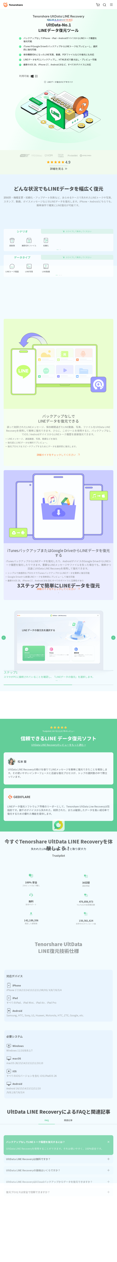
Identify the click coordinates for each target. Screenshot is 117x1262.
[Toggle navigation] (110, 4)
